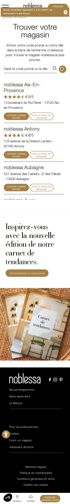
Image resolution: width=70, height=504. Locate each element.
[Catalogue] (31, 499)
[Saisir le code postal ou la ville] (27, 69)
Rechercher (54, 69)
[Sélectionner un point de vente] (17, 499)
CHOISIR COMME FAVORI (16, 116)
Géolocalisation (62, 69)
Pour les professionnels (23, 427)
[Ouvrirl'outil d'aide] (6, 434)
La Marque (15, 403)
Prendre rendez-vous (50, 499)
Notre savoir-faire (19, 397)
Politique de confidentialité (36, 473)
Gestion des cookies (36, 485)
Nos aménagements (21, 390)
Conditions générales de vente (36, 479)
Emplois (14, 434)
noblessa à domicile (21, 447)
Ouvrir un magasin (20, 440)
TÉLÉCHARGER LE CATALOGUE (27, 274)
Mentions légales (35, 467)
